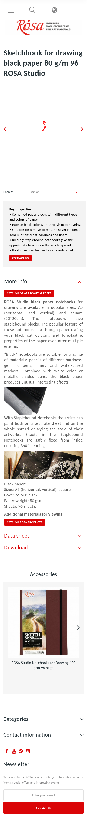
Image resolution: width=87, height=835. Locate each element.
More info (15, 281)
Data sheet (16, 535)
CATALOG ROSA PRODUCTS (24, 522)
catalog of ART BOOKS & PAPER (29, 293)
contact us (20, 258)
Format (8, 192)
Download (16, 547)
